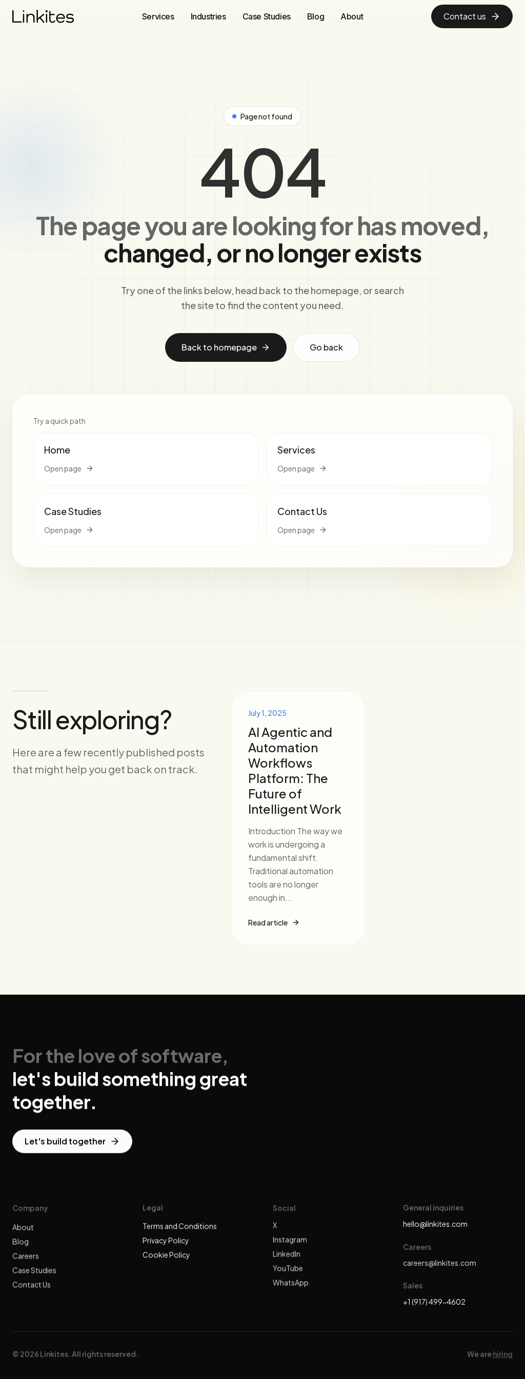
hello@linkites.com (435, 1223)
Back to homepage (225, 347)
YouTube (288, 1274)
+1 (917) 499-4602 (434, 1301)
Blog (315, 16)
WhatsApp (291, 1288)
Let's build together (72, 1143)
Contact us (471, 16)
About (351, 16)
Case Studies (267, 16)
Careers (25, 1262)
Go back (326, 347)
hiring (503, 1358)
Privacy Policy (166, 1242)
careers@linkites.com (439, 1262)
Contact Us (31, 1290)
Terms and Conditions (180, 1228)
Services (158, 16)
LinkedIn (286, 1260)
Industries (208, 16)
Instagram (290, 1245)
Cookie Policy (166, 1257)
